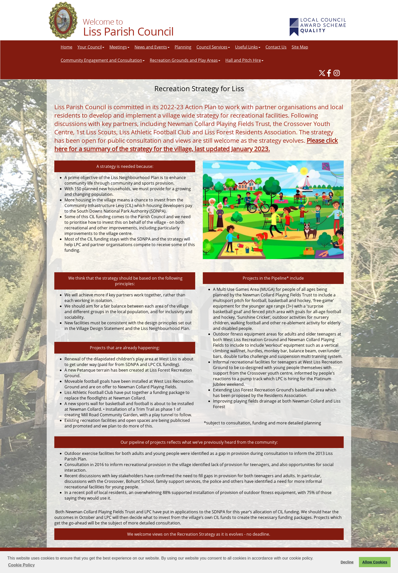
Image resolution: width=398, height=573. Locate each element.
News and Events (152, 47)
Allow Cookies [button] (374, 562)
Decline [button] (347, 562)
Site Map (300, 47)
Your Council (90, 47)
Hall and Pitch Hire (244, 60)
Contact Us (276, 47)
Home (66, 47)
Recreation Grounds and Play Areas (185, 60)
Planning (183, 47)
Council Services (213, 47)
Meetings (119, 47)
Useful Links (247, 47)
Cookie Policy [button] (21, 565)
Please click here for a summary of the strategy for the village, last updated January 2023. (196, 144)
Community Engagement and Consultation (103, 60)
